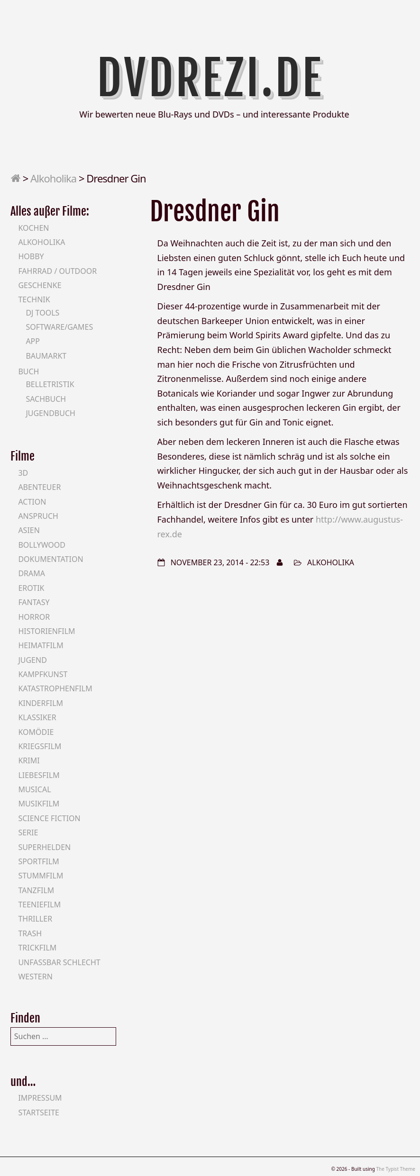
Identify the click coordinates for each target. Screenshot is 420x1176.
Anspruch (38, 516)
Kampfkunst (42, 674)
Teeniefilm (39, 904)
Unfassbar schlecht (59, 962)
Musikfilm (38, 803)
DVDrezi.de (210, 78)
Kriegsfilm (39, 746)
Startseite (38, 1112)
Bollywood (41, 545)
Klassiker (37, 717)
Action (32, 502)
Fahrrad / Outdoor (57, 271)
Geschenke (39, 285)
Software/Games (59, 327)
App (33, 341)
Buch (28, 371)
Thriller (35, 919)
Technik (34, 299)
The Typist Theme (395, 1169)
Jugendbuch (50, 413)
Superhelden (44, 847)
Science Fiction (49, 818)
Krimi (28, 760)
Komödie (36, 732)
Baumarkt (46, 356)
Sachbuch (46, 399)
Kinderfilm (40, 703)
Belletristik (50, 384)
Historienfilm (46, 631)
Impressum (40, 1098)
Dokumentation (50, 559)
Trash (30, 933)
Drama (31, 573)
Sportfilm (38, 861)
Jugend (32, 660)
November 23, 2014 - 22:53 (220, 562)
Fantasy (33, 602)
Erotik (31, 588)
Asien (29, 530)
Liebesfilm (38, 775)
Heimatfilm (40, 645)
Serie (28, 832)
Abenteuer (39, 487)
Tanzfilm (36, 890)
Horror (34, 617)
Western (35, 976)
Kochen (33, 228)
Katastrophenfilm (55, 688)
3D (23, 473)
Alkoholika (53, 178)
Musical (34, 789)
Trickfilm (37, 947)
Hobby (31, 256)
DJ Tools (42, 313)
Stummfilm (40, 875)
